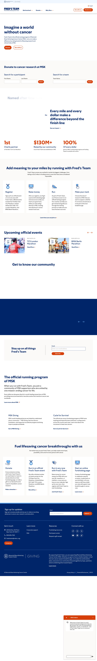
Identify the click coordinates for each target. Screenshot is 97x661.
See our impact (55, 173)
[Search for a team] (71, 78)
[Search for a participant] (25, 78)
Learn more (78, 576)
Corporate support (32, 614)
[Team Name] (69, 81)
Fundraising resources (55, 614)
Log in (91, 5)
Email (53, 391)
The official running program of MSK (26, 424)
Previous (88, 277)
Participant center (54, 618)
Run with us (78, 9)
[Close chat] (93, 617)
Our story (48, 115)
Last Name (24, 78)
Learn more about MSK (12, 447)
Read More (30, 292)
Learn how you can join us (48, 262)
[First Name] (12, 81)
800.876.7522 (10, 620)
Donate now (88, 9)
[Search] (41, 81)
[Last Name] (29, 81)
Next (91, 277)
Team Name (56, 78)
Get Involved (27, 10)
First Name (7, 78)
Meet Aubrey (16, 373)
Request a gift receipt (55, 621)
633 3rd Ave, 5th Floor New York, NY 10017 (13, 615)
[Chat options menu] (66, 617)
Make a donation (10, 574)
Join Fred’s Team (57, 576)
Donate (38, 10)
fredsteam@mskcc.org (13, 623)
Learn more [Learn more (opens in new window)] (52, 650)
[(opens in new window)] (12, 1)
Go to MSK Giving (13, 513)
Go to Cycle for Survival (60, 513)
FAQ (28, 618)
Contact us (8, 628)
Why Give (49, 10)
